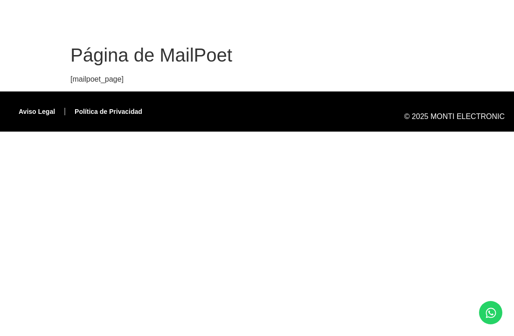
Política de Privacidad (108, 111)
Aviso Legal (37, 111)
